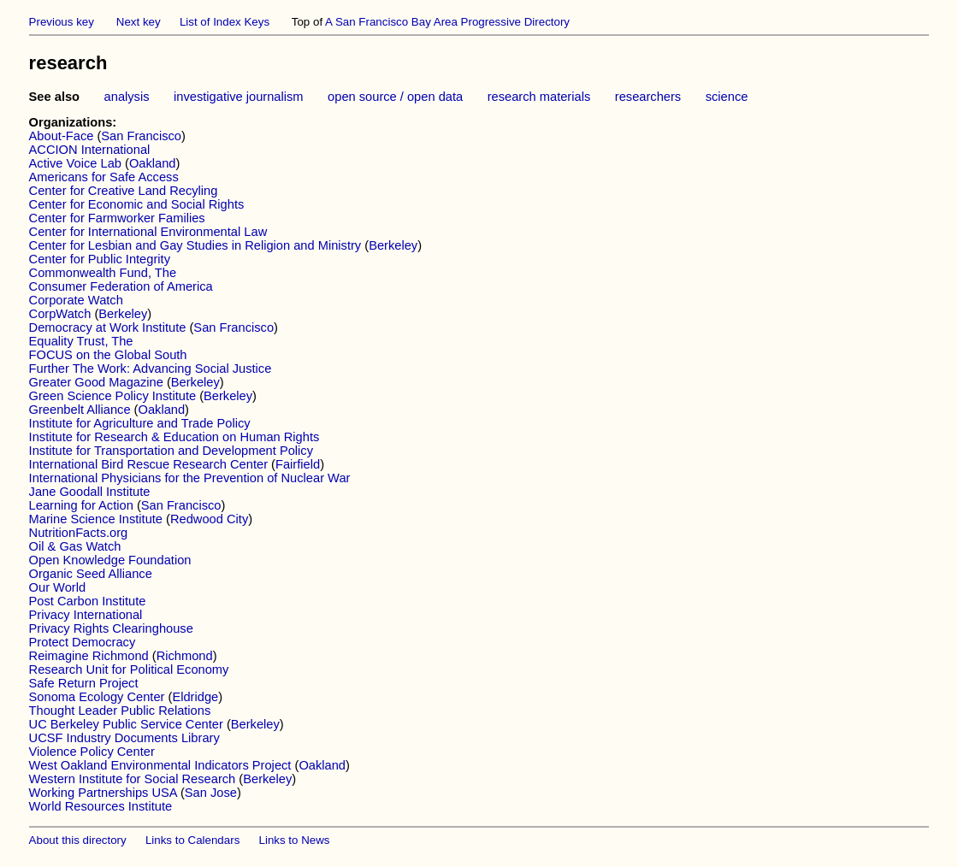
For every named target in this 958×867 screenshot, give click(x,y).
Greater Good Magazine (96, 382)
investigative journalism (239, 96)
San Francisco (141, 136)
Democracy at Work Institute (107, 327)
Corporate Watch (76, 300)
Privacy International (86, 615)
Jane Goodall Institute (90, 491)
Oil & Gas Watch (75, 546)
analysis (127, 96)
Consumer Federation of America (121, 286)
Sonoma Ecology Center (97, 697)
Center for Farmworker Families (117, 218)
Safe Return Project (84, 683)
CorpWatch (60, 314)
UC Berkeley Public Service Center (126, 724)
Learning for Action (81, 505)
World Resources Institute (101, 806)
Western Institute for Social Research (132, 779)
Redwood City (209, 519)
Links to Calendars (192, 840)
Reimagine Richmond (89, 656)
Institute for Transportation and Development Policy (171, 450)
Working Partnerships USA (103, 792)
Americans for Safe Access (104, 177)
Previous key (61, 21)
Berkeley (393, 245)
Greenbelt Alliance (80, 409)
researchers (648, 96)
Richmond (185, 656)
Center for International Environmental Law (148, 232)
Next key (138, 21)
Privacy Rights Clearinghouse (111, 628)
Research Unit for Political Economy (129, 669)
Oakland (152, 163)
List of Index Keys (224, 21)
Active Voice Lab (75, 163)
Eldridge (195, 697)
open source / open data (395, 96)
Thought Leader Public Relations (120, 710)
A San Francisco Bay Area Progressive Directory (447, 21)
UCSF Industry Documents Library (124, 738)
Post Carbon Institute (87, 601)
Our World (57, 587)
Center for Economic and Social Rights (137, 204)
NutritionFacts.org (78, 533)
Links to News (294, 840)
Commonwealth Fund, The (102, 273)
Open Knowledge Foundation (110, 560)
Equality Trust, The (81, 341)
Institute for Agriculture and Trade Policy (140, 423)
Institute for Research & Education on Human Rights (174, 437)
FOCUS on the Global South (108, 355)
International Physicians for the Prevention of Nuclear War (190, 478)
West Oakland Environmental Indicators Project (160, 765)
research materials (539, 96)
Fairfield (297, 464)
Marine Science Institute (96, 519)
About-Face (61, 136)
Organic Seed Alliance (90, 574)
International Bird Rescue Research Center (148, 464)
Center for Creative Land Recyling (123, 191)
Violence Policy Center (92, 751)
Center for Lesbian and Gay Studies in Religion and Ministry (195, 245)
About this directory (78, 840)
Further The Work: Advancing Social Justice (150, 368)
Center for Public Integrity (99, 259)
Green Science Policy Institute (113, 396)
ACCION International (90, 149)
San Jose (211, 792)
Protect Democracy (82, 642)
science (727, 96)
